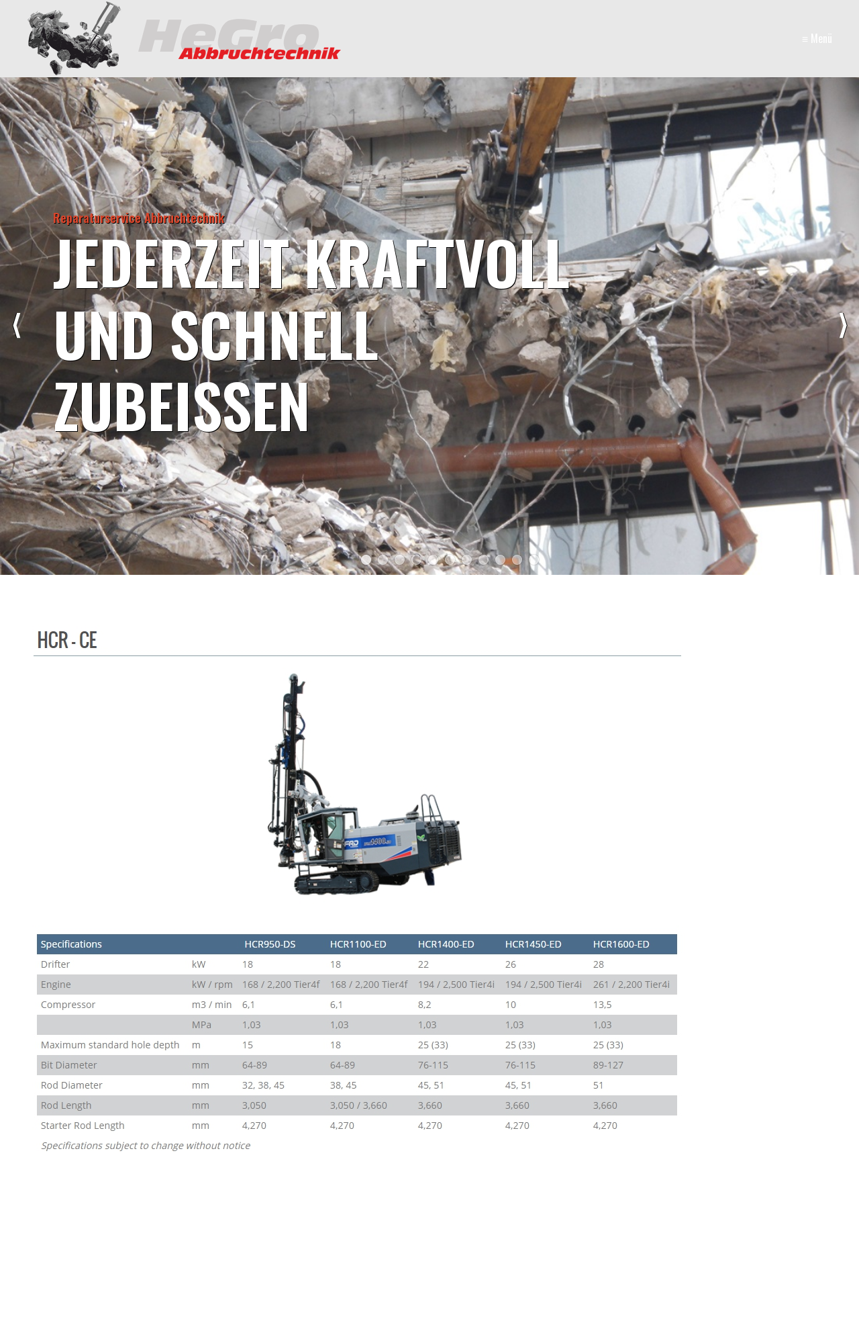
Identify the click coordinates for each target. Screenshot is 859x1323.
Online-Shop (630, 1253)
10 (517, 560)
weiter (842, 325)
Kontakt (514, 1253)
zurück (17, 325)
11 (534, 560)
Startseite (465, 1253)
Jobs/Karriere (700, 1253)
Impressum (566, 1253)
